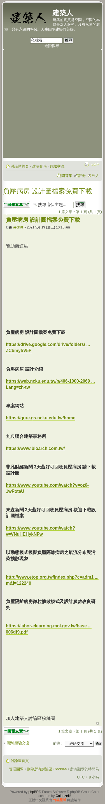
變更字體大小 (95, 164)
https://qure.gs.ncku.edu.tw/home (41, 417)
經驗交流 (57, 166)
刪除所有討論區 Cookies (47, 769)
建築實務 (39, 166)
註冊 (82, 176)
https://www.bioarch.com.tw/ (35, 448)
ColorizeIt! (63, 796)
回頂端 (97, 723)
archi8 (18, 227)
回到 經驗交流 (17, 743)
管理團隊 (16, 769)
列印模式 (86, 164)
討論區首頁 (20, 166)
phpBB (33, 792)
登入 (95, 176)
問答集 (66, 176)
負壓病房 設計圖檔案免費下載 (47, 191)
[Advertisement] (52, 105)
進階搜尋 (52, 46)
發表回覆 (16, 204)
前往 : (57, 743)
